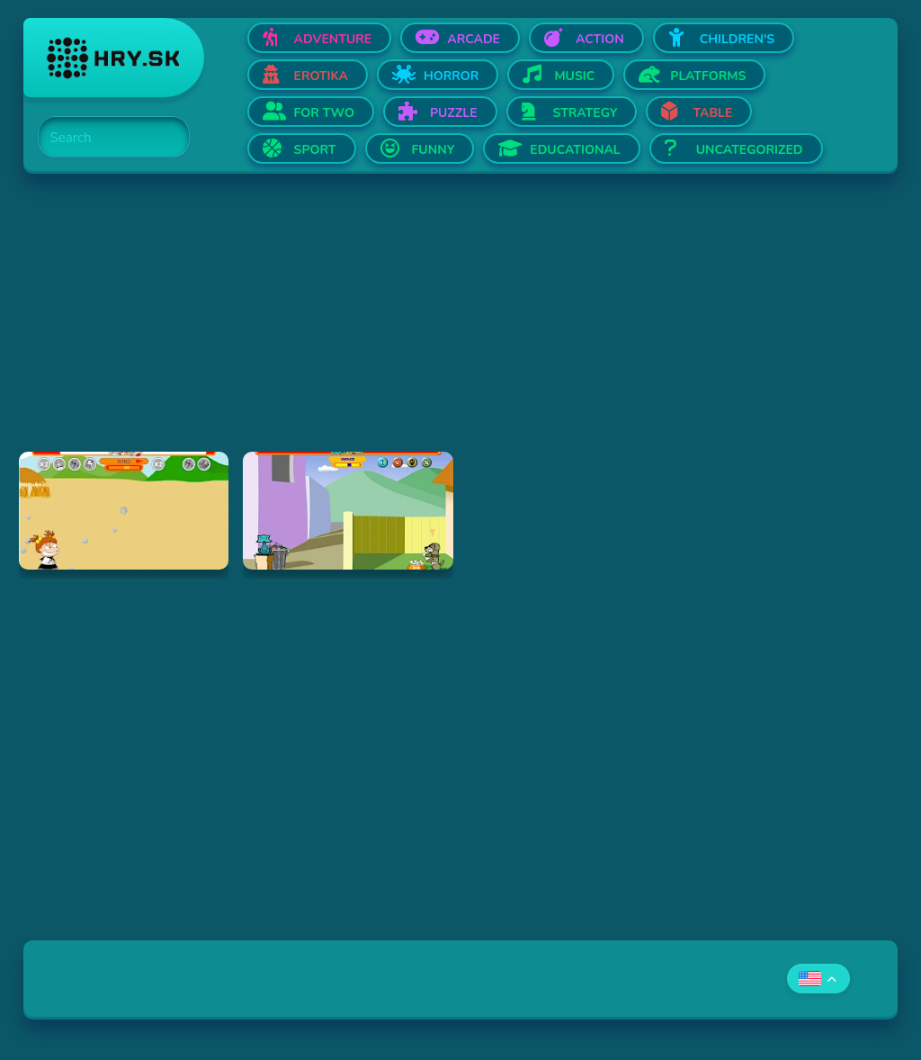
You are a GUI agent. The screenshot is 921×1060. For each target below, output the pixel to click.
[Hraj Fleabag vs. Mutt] (348, 511)
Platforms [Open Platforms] (708, 76)
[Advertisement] (461, 326)
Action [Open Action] (600, 39)
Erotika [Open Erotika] (321, 76)
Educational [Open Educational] (575, 149)
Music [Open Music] (574, 76)
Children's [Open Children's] (737, 39)
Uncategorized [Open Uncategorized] (749, 149)
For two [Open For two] (324, 112)
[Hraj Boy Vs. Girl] (124, 511)
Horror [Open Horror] (451, 76)
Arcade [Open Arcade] (473, 39)
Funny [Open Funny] (433, 149)
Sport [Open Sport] (315, 149)
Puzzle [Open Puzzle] (454, 112)
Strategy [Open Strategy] (585, 112)
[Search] (103, 137)
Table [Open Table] (712, 112)
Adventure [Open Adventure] (333, 39)
